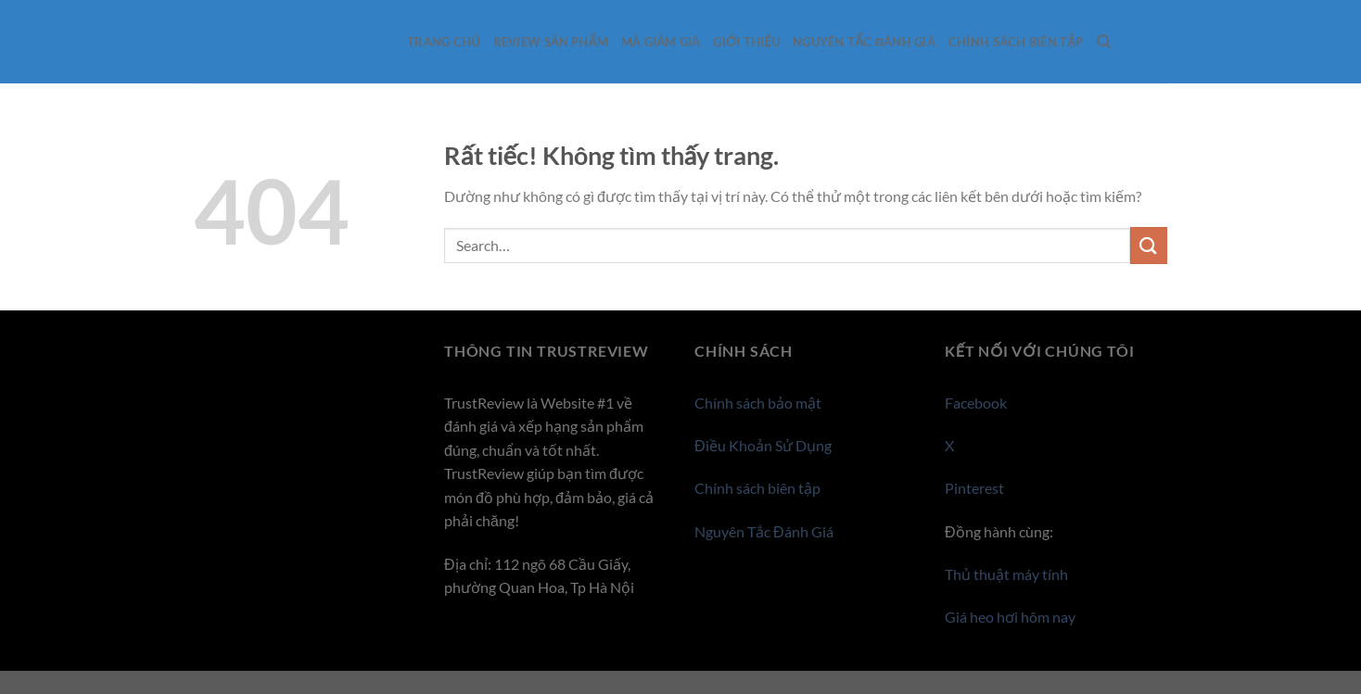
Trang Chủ (443, 41)
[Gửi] (1148, 245)
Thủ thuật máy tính (1006, 574)
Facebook (976, 402)
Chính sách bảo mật (757, 402)
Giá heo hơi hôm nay (1010, 616)
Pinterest (974, 488)
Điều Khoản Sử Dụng (763, 445)
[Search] (1104, 41)
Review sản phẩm (550, 41)
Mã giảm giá (660, 41)
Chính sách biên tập (1016, 41)
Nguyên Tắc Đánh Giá (864, 41)
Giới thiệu (746, 41)
